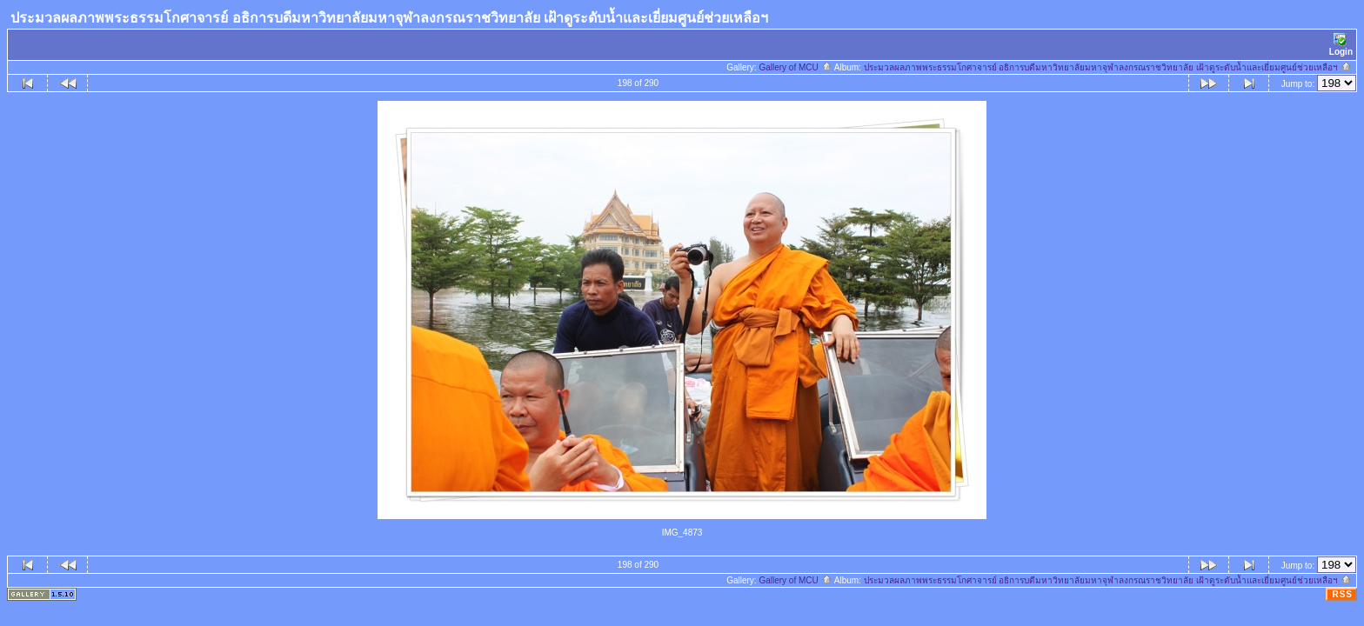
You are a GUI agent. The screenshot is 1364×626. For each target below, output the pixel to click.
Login (1341, 45)
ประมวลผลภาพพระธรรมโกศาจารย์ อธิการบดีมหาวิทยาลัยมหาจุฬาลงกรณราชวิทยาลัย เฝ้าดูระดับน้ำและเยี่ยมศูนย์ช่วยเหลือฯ (1108, 67)
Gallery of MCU (795, 67)
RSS (1342, 594)
